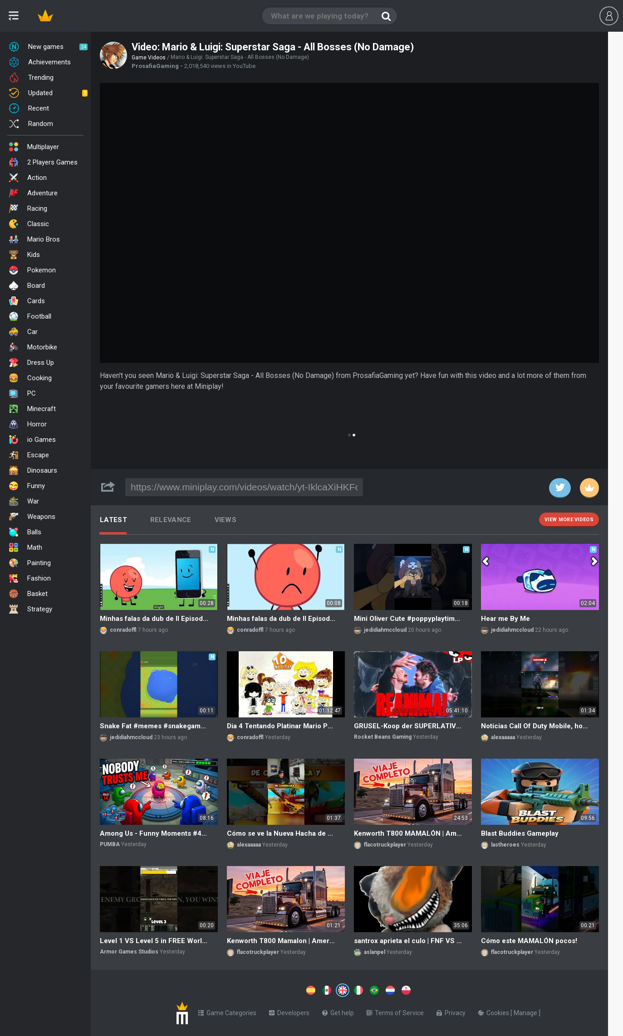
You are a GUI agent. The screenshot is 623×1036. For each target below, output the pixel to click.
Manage (526, 1011)
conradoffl (123, 630)
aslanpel (374, 952)
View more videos (569, 520)
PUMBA (110, 844)
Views (226, 520)
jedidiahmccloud (385, 630)
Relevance (170, 520)
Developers (289, 1011)
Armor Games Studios (129, 951)
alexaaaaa (503, 737)
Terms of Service (395, 1011)
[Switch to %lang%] (259, 989)
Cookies (494, 1011)
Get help (338, 1011)
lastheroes (505, 844)
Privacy (451, 1011)
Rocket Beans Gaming (383, 737)
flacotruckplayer (385, 844)
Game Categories (227, 1011)
